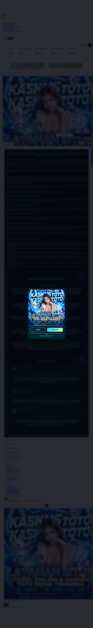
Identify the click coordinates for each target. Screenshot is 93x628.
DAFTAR (55, 329)
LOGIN (38, 330)
